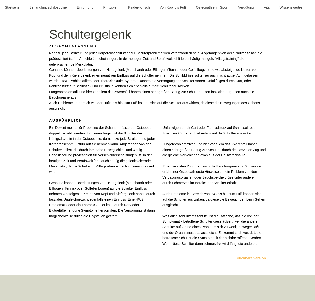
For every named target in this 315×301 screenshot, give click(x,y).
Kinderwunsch (139, 7)
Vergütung (246, 7)
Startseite (12, 7)
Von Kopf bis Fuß (173, 7)
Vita (267, 7)
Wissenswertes (291, 7)
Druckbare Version (250, 258)
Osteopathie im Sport (212, 7)
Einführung (85, 7)
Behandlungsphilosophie (48, 7)
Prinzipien (110, 7)
